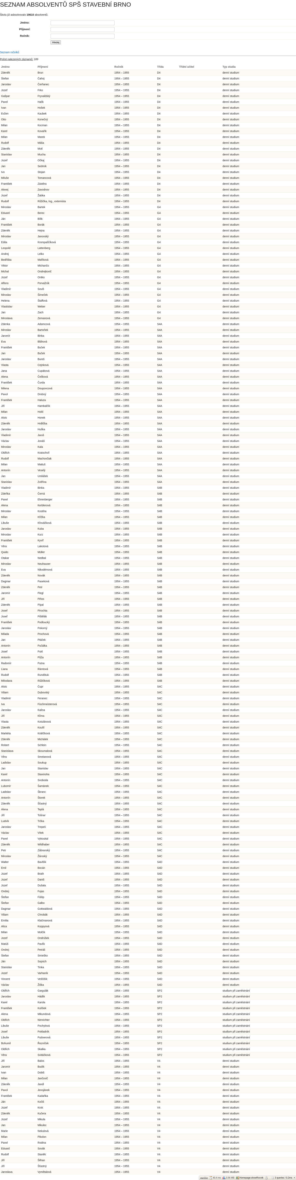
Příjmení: (24, 29)
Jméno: (24, 22)
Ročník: (25, 35)
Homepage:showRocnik (250, 1177)
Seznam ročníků (9, 52)
